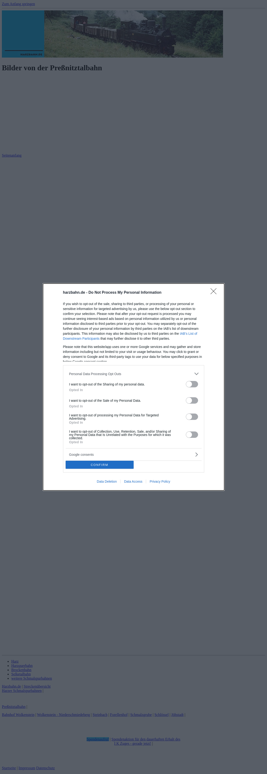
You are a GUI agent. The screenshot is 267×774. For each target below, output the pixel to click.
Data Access (133, 481)
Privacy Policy (160, 481)
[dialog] (133, 387)
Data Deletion (107, 481)
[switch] (192, 384)
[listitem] (133, 373)
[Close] (215, 292)
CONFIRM (99, 465)
